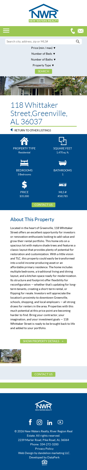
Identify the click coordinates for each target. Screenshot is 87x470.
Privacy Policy (44, 448)
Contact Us (43, 204)
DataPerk (53, 457)
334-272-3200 (74, 31)
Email (82, 31)
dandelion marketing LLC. (54, 453)
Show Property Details (41, 341)
